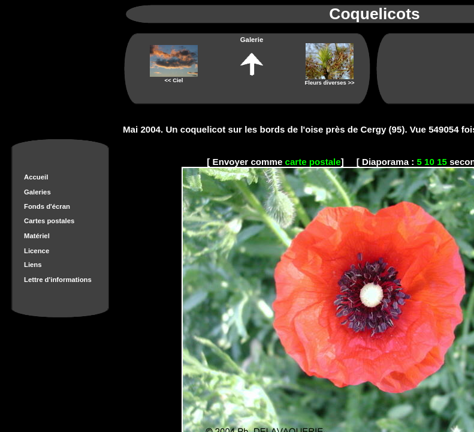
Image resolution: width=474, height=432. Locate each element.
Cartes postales (49, 220)
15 (442, 162)
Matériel (37, 235)
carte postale (313, 162)
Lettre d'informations (58, 279)
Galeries (37, 192)
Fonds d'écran (47, 206)
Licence (36, 250)
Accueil (36, 177)
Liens (33, 264)
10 (429, 162)
